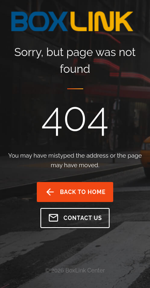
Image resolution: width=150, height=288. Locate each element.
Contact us (75, 218)
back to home (75, 192)
